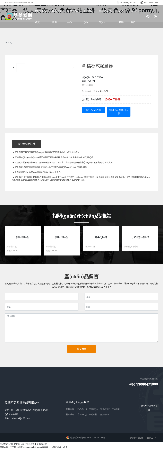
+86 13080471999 (151, 2)
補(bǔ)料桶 (101, 237)
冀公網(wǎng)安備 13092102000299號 (87, 437)
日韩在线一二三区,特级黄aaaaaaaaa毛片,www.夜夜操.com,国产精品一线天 (34, 447)
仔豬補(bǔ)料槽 (140, 237)
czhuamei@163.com (128, 2)
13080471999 (112, 99)
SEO (156, 438)
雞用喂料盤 (22, 237)
